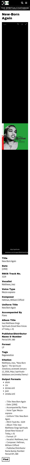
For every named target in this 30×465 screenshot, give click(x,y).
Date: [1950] (11, 404)
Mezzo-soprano (8, 292)
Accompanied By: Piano (16, 407)
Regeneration (8, 355)
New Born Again (9, 307)
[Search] (22, 3)
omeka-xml (10, 393)
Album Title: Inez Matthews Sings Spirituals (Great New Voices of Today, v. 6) (16, 429)
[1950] (4, 268)
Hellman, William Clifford (13, 299)
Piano (4, 315)
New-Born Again (9, 261)
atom (7, 382)
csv (6, 385)
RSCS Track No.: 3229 (15, 421)
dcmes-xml (10, 388)
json (7, 390)
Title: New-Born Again (15, 401)
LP (3, 347)
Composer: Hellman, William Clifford (15, 444)
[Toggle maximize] (26, 24)
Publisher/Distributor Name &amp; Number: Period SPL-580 (15, 451)
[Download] (22, 24)
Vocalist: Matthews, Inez (16, 439)
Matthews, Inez (8, 284)
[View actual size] (18, 24)
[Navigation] (26, 3)
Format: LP (10, 436)
